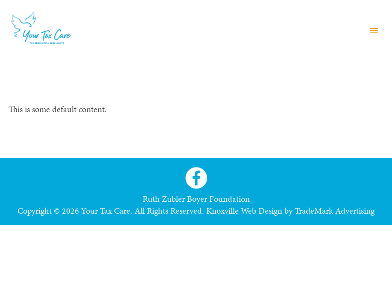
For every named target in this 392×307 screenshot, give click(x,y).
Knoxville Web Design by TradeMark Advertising (290, 211)
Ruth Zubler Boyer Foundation (196, 199)
